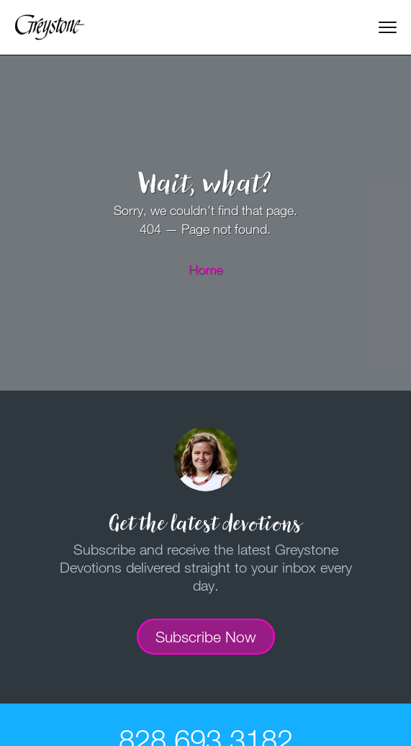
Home (205, 269)
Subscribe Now (205, 636)
